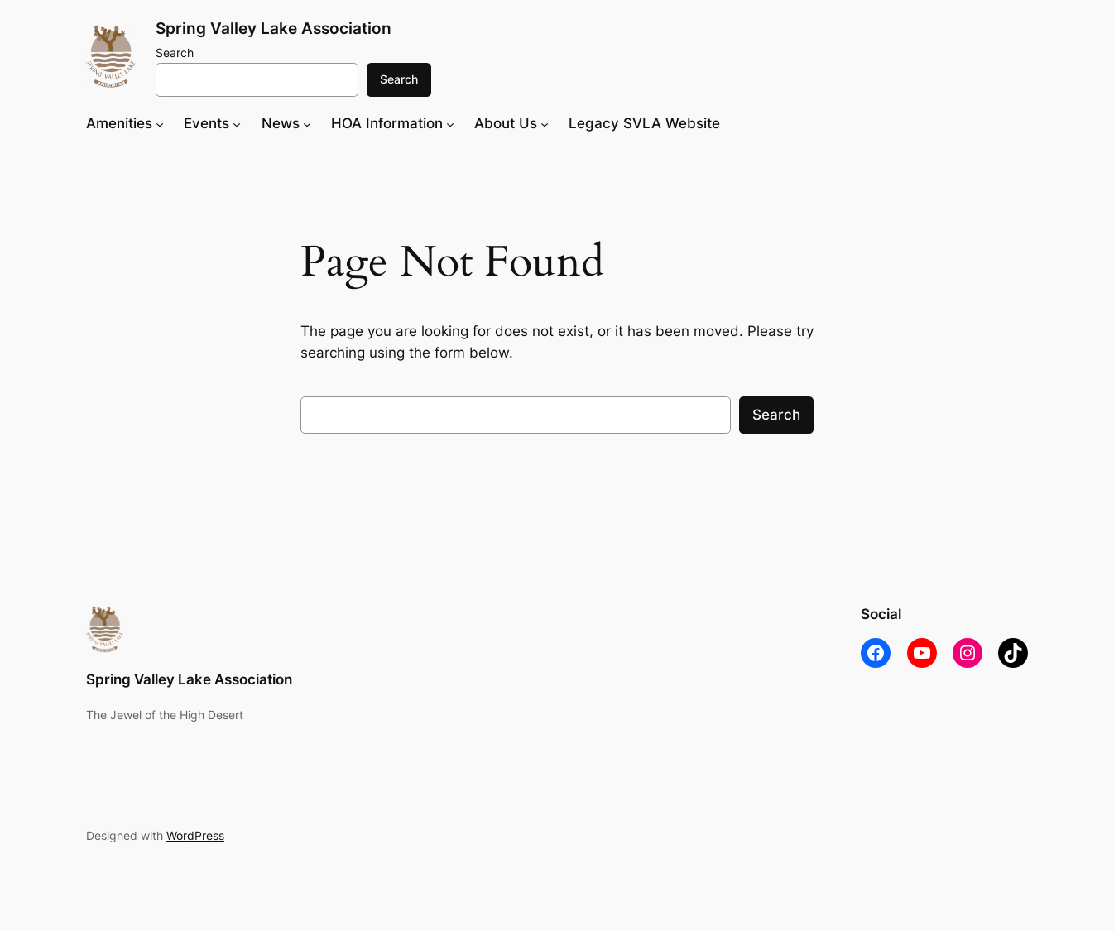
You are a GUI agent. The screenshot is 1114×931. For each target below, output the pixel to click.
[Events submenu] (237, 123)
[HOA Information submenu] (450, 123)
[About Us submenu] (544, 123)
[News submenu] (307, 123)
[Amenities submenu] (160, 123)
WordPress (195, 835)
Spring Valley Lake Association (273, 28)
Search (175, 53)
